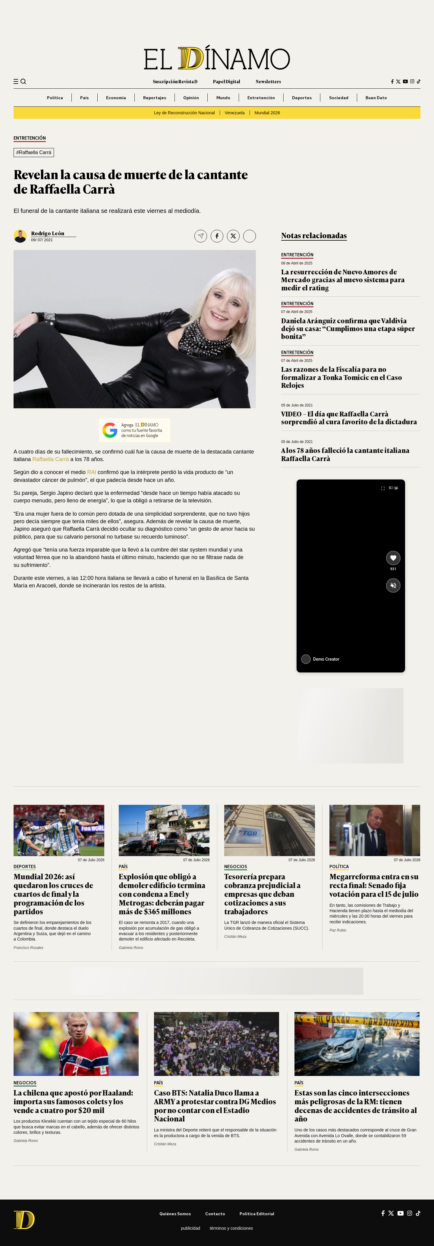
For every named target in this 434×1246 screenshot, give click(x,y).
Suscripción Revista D (175, 81)
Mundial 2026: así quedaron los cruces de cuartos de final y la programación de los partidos (53, 893)
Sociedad (338, 97)
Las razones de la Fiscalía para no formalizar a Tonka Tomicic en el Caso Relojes (341, 377)
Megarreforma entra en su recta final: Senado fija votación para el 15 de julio (374, 885)
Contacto (215, 1213)
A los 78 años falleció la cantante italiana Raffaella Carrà (345, 454)
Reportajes (154, 97)
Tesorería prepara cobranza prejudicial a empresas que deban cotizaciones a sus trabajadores (262, 893)
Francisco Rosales (28, 948)
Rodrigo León (47, 233)
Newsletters (268, 81)
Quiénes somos (175, 1213)
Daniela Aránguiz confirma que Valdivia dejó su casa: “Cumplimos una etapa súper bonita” (348, 328)
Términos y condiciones (231, 1228)
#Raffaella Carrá (33, 152)
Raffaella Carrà (50, 459)
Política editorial (257, 1213)
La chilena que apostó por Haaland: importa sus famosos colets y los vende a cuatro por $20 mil (73, 1101)
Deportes (302, 97)
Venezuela (235, 112)
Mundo (223, 97)
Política (55, 97)
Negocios (235, 867)
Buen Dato (376, 97)
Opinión (191, 97)
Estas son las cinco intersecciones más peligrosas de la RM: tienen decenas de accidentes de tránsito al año (355, 1105)
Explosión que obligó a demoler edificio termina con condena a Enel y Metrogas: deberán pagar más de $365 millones (162, 893)
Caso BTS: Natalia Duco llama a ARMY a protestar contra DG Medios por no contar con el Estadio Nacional (215, 1105)
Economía (116, 97)
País (84, 97)
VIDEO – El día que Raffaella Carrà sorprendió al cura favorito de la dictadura (349, 417)
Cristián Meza (235, 936)
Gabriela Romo (131, 948)
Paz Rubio (337, 930)
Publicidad (190, 1228)
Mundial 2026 (267, 112)
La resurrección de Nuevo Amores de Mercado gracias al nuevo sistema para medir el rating (343, 280)
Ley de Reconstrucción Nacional (184, 112)
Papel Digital (226, 81)
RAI (91, 472)
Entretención (261, 97)
